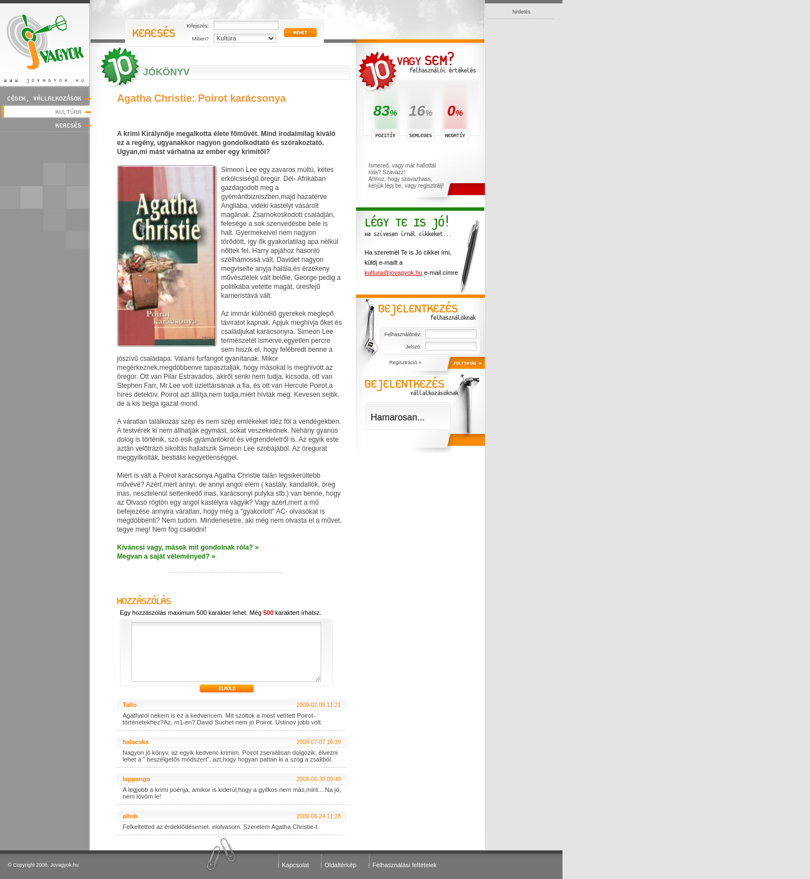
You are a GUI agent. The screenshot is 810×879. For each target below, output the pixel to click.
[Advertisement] (521, 187)
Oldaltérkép (340, 865)
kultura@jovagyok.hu (393, 272)
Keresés (45, 125)
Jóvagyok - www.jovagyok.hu (45, 43)
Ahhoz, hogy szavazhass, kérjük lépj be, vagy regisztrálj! (406, 182)
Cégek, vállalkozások (45, 98)
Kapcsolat (295, 865)
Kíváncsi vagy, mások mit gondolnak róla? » (188, 547)
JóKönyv (166, 72)
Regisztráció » (405, 362)
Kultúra (45, 111)
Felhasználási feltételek (404, 865)
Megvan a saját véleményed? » (166, 556)
